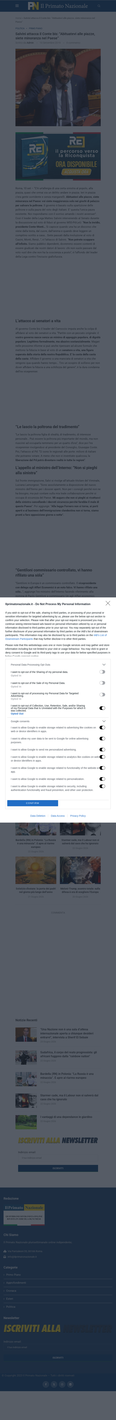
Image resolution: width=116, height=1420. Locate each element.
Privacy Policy (78, 815)
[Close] (109, 604)
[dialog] (58, 710)
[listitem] (58, 664)
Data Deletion (37, 815)
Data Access (58, 815)
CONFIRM (32, 803)
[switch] (102, 672)
